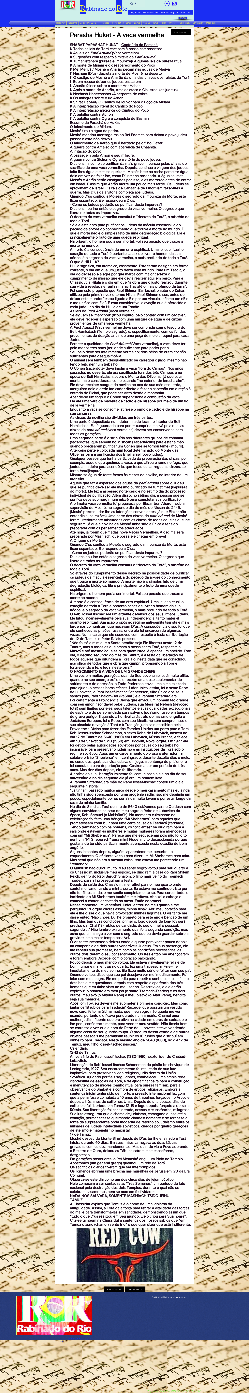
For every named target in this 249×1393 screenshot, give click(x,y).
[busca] (137, 3)
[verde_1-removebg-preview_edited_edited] (174, 3)
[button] (60, 23)
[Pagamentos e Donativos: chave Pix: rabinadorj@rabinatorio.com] (160, 12)
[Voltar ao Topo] (114, 1289)
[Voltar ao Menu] (181, 32)
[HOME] (183, 18)
